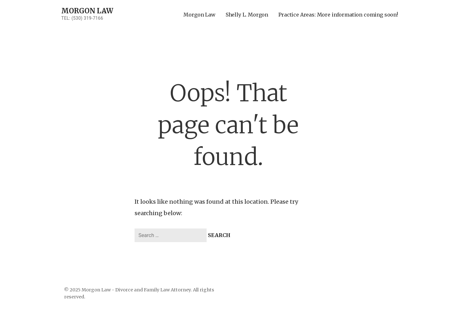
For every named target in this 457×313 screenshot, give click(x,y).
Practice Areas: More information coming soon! (338, 14)
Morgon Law (87, 10)
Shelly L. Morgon (247, 14)
